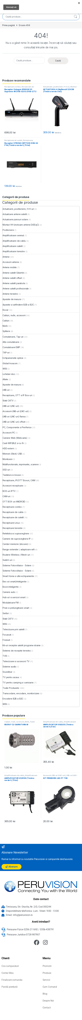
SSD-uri (6, 469)
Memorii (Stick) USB (12, 453)
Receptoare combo (12, 87)
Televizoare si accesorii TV (16, 661)
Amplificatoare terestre (14, 251)
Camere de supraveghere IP (17, 538)
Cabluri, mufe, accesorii (14, 315)
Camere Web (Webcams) (15, 438)
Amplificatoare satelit (13, 246)
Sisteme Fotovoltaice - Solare (17, 565)
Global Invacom (10, 363)
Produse (47, 973)
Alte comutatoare (11, 342)
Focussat (7, 634)
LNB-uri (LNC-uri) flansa (14, 416)
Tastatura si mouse (12, 475)
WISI (5, 368)
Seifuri (6, 613)
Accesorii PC (9, 432)
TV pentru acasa (11, 677)
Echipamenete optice (13, 358)
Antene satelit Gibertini (13, 272)
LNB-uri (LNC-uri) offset (14, 421)
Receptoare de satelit (13, 140)
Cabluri (6, 320)
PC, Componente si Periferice (17, 427)
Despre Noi (48, 1000)
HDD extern (8, 448)
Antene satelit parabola (14, 283)
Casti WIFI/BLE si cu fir (13, 443)
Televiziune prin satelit (13, 629)
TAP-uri (6, 352)
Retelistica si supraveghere (16, 533)
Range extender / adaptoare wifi (19, 549)
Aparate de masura (12, 299)
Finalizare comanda (12, 979)
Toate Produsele (11, 688)
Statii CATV (8, 400)
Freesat (6, 640)
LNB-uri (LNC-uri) (11, 406)
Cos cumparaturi (10, 966)
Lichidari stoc (9, 374)
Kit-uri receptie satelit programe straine (21, 645)
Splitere (6, 331)
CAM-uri (6, 496)
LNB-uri (6, 390)
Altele (5, 379)
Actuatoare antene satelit (15, 214)
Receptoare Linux (11, 523)
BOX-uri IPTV (9, 491)
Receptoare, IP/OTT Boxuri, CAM (18, 141)
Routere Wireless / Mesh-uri (16, 554)
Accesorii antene (11, 262)
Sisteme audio (9, 666)
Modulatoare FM (11, 602)
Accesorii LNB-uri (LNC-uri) (16, 411)
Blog (45, 993)
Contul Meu (8, 973)
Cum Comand (50, 986)
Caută (75, 16)
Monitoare (8, 459)
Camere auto (9, 592)
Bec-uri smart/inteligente (14, 581)
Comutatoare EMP (11, 347)
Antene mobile (10, 267)
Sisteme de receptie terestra (17, 650)
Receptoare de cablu (13, 512)
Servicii (46, 979)
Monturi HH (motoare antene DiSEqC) (60, 88)
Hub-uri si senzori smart (14, 597)
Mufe (5, 326)
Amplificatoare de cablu (14, 241)
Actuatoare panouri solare (15, 219)
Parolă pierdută (10, 986)
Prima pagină (8, 25)
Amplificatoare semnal (13, 235)
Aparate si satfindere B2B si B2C (18, 304)
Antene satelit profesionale (16, 288)
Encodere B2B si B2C (13, 698)
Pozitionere (8, 230)
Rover (5, 310)
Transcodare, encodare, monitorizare (21, 693)
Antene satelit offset (12, 278)
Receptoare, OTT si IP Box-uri (17, 395)
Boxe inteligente (11, 587)
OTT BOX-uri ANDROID (14, 501)
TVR (5, 656)
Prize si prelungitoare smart (16, 608)
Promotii (47, 966)
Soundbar (7, 672)
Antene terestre (10, 294)
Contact (47, 1007)
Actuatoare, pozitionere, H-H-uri (56, 87)
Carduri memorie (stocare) (15, 544)
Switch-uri (7, 560)
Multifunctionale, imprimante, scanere (21, 464)
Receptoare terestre (13, 528)
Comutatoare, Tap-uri (13, 336)
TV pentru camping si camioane (18, 682)
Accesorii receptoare (13, 485)
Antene (6, 256)
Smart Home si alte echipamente (18, 576)
